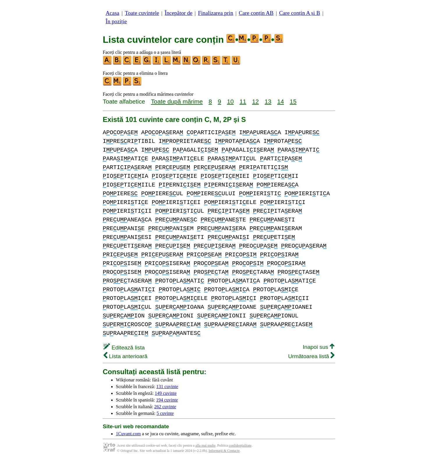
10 (230, 101)
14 (280, 101)
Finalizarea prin (215, 13)
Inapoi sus (318, 347)
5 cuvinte (165, 413)
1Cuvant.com (128, 433)
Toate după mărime (177, 101)
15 (293, 101)
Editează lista (124, 347)
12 (255, 101)
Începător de (178, 13)
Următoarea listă (311, 356)
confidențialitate (240, 445)
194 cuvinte (167, 399)
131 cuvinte (167, 386)
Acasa (112, 13)
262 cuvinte (165, 406)
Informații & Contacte (224, 451)
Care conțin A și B (299, 13)
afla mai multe (205, 445)
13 (268, 101)
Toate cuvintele (142, 13)
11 (243, 101)
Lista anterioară (126, 356)
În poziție (116, 21)
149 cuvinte (166, 393)
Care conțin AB (256, 13)
